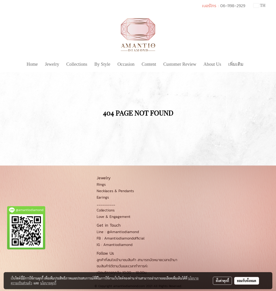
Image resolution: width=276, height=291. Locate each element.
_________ (106, 203)
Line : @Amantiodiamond (118, 231)
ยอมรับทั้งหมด (246, 281)
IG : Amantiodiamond (114, 244)
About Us (212, 64)
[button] (251, 64)
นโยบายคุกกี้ (48, 283)
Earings (103, 197)
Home (32, 64)
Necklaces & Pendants (115, 191)
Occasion (125, 64)
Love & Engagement (113, 216)
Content (149, 64)
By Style (102, 64)
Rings (101, 184)
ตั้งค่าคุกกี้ (222, 281)
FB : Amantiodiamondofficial (120, 238)
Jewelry (52, 64)
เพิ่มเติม (235, 64)
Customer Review (179, 64)
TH (259, 5)
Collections (76, 64)
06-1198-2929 (232, 6)
